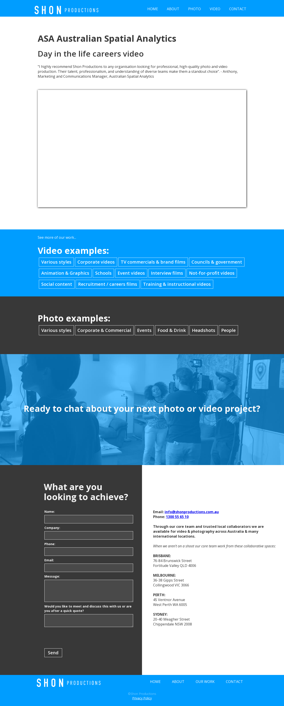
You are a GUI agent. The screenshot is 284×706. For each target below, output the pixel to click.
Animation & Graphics (65, 273)
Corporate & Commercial (104, 330)
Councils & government (216, 262)
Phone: (49, 544)
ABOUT (173, 8)
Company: (52, 528)
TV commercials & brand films (153, 262)
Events (144, 330)
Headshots (203, 330)
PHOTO (194, 8)
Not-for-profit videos (212, 273)
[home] (66, 8)
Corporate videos (96, 262)
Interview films (167, 273)
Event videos (131, 273)
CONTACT (237, 8)
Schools (103, 273)
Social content (56, 284)
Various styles (56, 262)
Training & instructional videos (177, 284)
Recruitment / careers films (107, 284)
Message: (52, 576)
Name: (49, 511)
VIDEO (215, 8)
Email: (49, 560)
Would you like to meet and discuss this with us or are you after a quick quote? (88, 608)
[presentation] (78, 638)
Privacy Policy (142, 698)
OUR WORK (205, 681)
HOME (152, 8)
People (228, 330)
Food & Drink (172, 330)
